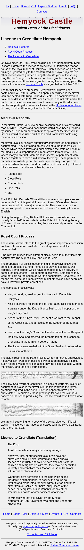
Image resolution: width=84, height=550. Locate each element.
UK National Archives (68, 105)
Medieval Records (18, 46)
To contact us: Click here (42, 534)
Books (25, 6)
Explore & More (47, 6)
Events (63, 6)
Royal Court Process (20, 51)
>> (7, 6)
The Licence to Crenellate (23, 56)
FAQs (73, 6)
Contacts (42, 11)
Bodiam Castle (34, 84)
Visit (33, 6)
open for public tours (35, 526)
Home (15, 6)
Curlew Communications (64, 545)
